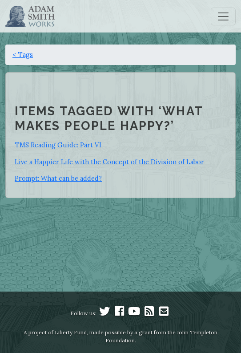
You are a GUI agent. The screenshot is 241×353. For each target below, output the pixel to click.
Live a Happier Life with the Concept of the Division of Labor (109, 162)
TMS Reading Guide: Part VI (58, 145)
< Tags (22, 54)
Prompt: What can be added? (58, 178)
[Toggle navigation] (223, 16)
